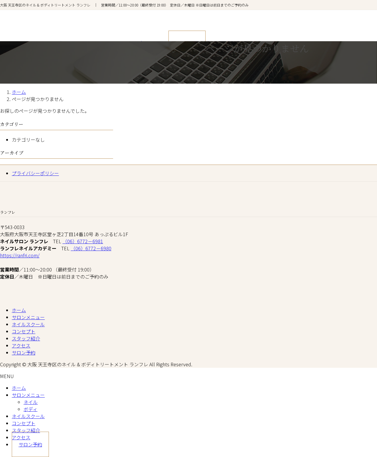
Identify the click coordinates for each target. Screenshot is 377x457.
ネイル (31, 401)
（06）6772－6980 (91, 248)
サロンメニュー (28, 317)
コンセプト (23, 331)
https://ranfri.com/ (19, 255)
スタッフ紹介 (26, 338)
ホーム (19, 310)
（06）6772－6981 (82, 241)
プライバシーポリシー (35, 173)
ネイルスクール (28, 324)
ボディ (30, 409)
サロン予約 (23, 352)
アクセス (21, 345)
